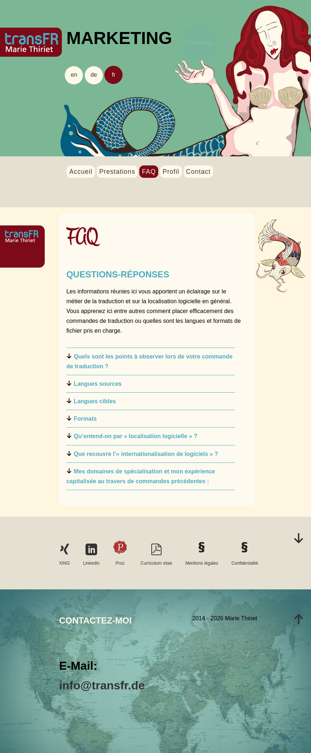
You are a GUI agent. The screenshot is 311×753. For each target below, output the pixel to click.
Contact (198, 171)
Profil (171, 171)
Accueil (80, 171)
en (74, 75)
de (94, 75)
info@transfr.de (102, 685)
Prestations (117, 171)
